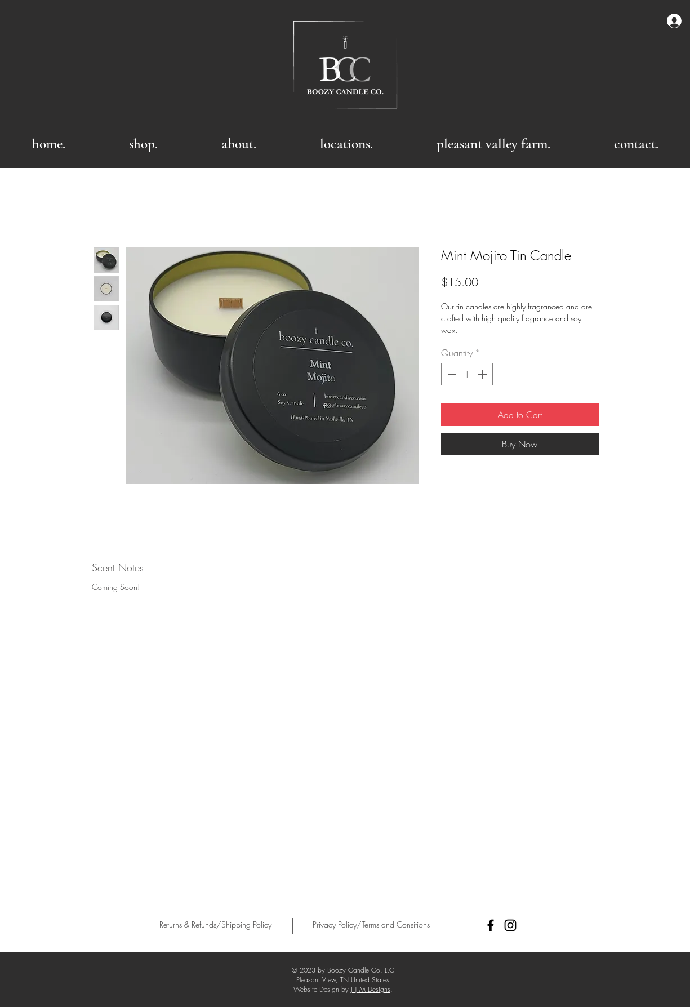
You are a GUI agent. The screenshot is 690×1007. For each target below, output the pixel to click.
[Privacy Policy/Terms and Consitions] (371, 924)
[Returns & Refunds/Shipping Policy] (215, 924)
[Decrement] (450, 374)
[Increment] (483, 374)
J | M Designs (370, 989)
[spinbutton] (466, 374)
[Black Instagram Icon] (510, 925)
